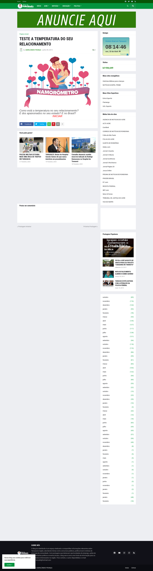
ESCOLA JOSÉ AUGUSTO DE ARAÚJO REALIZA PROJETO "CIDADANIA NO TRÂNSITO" (124, 262)
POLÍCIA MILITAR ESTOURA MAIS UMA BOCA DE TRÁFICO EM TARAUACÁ (30, 157)
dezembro (118, 305)
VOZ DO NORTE (108, 202)
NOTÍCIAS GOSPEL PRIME (112, 85)
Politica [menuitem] (77, 6)
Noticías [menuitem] (55, 6)
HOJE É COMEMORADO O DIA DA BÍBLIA (117, 248)
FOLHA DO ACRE (108, 139)
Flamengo (106, 102)
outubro (118, 297)
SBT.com (106, 190)
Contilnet (106, 127)
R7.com (105, 182)
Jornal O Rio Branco (109, 163)
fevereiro (118, 313)
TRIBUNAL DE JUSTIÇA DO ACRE (114, 198)
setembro (118, 340)
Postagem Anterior (24, 226)
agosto (118, 336)
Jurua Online (107, 170)
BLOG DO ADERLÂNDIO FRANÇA (41, 568)
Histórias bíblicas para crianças (113, 81)
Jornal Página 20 (108, 167)
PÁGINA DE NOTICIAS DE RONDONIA (115, 174)
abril (118, 321)
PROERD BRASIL (108, 178)
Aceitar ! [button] (9, 565)
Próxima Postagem (90, 226)
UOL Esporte (107, 106)
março (118, 317)
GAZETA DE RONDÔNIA (111, 143)
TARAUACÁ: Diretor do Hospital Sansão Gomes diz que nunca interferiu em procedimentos (57, 157)
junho (118, 329)
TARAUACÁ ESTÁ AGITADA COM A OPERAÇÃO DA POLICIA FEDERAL (124, 283)
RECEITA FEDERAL (109, 186)
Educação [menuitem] (66, 6)
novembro (118, 301)
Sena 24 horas (108, 194)
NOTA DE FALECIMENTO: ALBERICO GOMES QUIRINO (124, 273)
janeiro (118, 309)
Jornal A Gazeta (108, 151)
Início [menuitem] (39, 6)
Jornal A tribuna (108, 155)
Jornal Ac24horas (109, 159)
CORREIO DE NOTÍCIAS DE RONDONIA (116, 131)
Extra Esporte (107, 98)
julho (118, 333)
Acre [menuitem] (46, 6)
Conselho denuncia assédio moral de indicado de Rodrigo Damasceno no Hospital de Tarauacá (82, 158)
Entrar (24, 1)
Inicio (18, 1)
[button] (127, 6)
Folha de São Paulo (109, 135)
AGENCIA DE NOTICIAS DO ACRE (114, 119)
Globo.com (106, 147)
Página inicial (24, 34)
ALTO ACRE (107, 123)
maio (118, 325)
